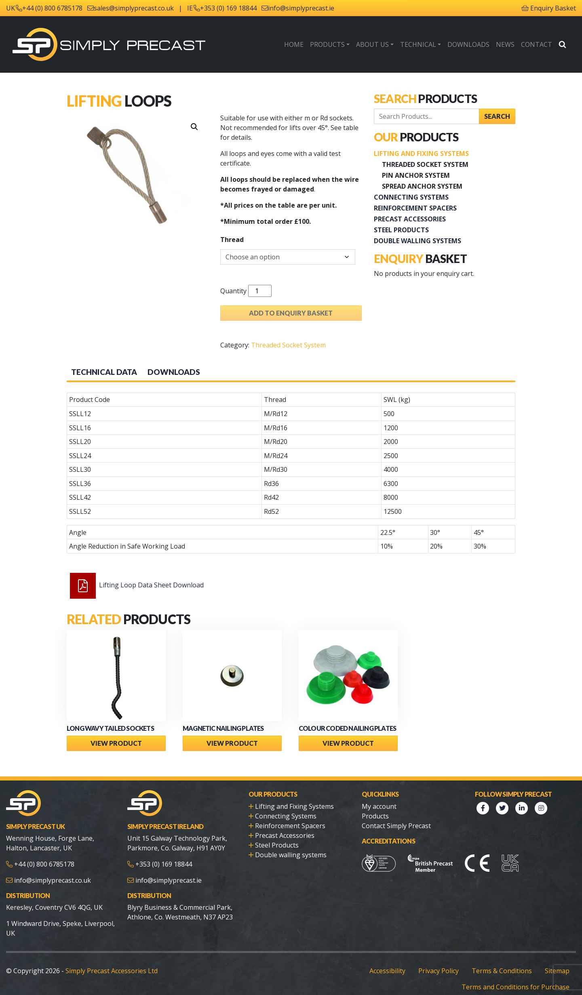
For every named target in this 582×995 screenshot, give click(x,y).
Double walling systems (417, 240)
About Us (372, 44)
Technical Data (104, 372)
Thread (232, 239)
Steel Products (401, 229)
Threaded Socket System (288, 345)
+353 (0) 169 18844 (228, 8)
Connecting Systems (411, 197)
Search (497, 116)
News (505, 44)
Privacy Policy (438, 970)
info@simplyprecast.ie (301, 8)
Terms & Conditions (502, 970)
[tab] (104, 372)
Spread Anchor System (422, 186)
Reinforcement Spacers (415, 208)
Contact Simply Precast (396, 825)
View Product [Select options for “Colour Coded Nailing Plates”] (348, 743)
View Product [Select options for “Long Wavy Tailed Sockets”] (116, 743)
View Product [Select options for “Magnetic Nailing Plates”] (232, 743)
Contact (536, 44)
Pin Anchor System (416, 175)
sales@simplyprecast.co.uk (134, 8)
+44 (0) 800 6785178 (52, 8)
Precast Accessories (410, 219)
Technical (418, 44)
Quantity (233, 290)
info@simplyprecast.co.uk (52, 880)
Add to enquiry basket (291, 313)
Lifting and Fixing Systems (421, 153)
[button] (194, 127)
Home (294, 44)
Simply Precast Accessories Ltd (111, 970)
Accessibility (387, 970)
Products (327, 44)
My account (379, 806)
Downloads (468, 44)
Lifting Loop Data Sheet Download (151, 585)
